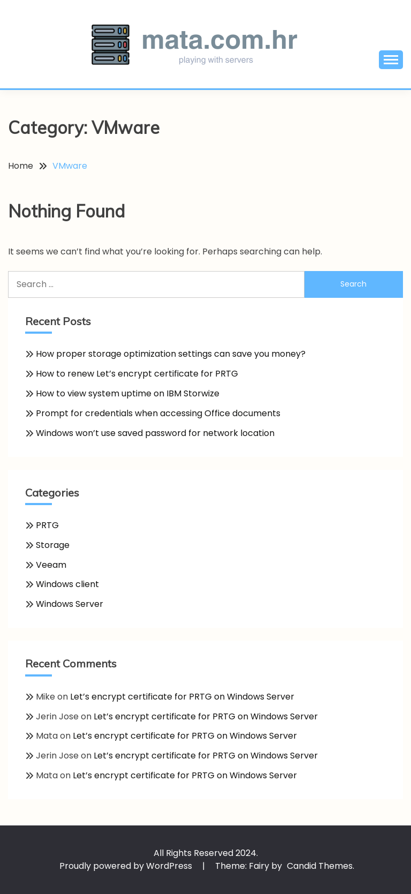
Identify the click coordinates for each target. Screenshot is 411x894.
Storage (53, 545)
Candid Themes (320, 866)
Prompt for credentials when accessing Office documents (158, 413)
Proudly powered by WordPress (126, 866)
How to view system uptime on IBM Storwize (127, 393)
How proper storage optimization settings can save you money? (171, 354)
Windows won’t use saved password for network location (155, 433)
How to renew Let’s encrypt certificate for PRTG (137, 373)
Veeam (51, 565)
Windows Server (69, 604)
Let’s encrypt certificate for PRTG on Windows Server (182, 696)
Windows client (67, 584)
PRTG (47, 525)
